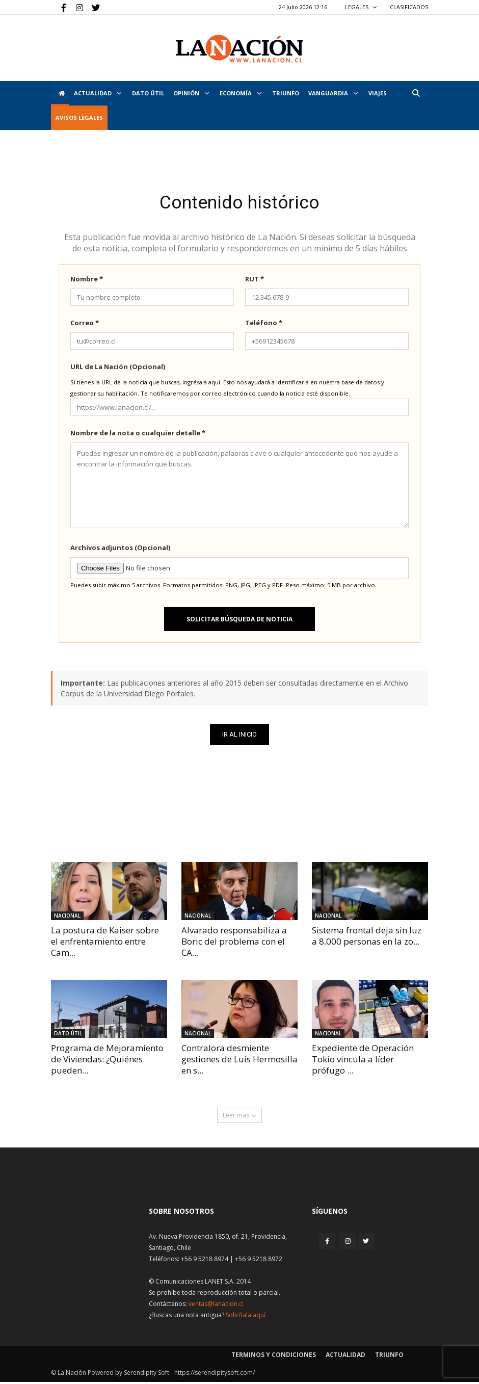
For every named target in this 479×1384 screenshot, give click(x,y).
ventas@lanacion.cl (216, 1305)
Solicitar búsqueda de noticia (239, 621)
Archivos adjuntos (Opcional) (120, 549)
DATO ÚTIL (148, 93)
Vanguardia (333, 93)
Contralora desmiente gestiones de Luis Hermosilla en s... (239, 1061)
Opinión (191, 93)
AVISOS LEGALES (79, 117)
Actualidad (97, 93)
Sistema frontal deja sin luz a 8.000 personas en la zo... (366, 937)
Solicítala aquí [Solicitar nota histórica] (245, 1317)
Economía (240, 93)
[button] (416, 93)
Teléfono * (263, 324)
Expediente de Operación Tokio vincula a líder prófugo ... (363, 1061)
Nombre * (86, 280)
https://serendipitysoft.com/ (214, 1374)
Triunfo (285, 93)
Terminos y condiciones (273, 1356)
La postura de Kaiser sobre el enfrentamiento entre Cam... (105, 943)
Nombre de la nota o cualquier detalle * (137, 434)
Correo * (84, 324)
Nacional (67, 917)
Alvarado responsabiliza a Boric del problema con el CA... (234, 943)
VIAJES (377, 93)
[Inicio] (60, 93)
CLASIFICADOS (409, 7)
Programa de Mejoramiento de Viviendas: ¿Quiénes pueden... (107, 1061)
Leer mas (239, 1117)
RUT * (254, 280)
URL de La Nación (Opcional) (117, 368)
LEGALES (361, 7)
